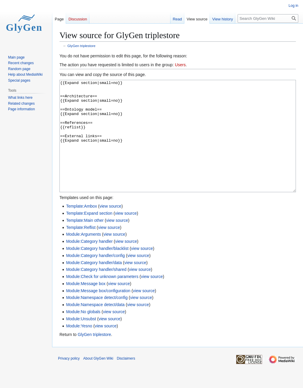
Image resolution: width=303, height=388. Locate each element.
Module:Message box (85, 305)
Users (180, 64)
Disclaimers (126, 381)
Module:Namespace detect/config (97, 319)
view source (110, 228)
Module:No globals (83, 334)
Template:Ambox (81, 228)
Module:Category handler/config (95, 277)
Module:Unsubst (81, 341)
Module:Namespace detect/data (95, 326)
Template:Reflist (81, 249)
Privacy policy (69, 381)
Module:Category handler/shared (96, 291)
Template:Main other (85, 242)
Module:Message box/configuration (98, 313)
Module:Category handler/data (94, 284)
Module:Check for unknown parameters (102, 298)
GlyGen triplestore (81, 46)
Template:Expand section (89, 235)
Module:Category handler (89, 263)
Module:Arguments (83, 256)
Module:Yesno (79, 348)
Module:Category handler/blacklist (97, 270)
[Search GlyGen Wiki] (268, 18)
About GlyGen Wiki (98, 381)
